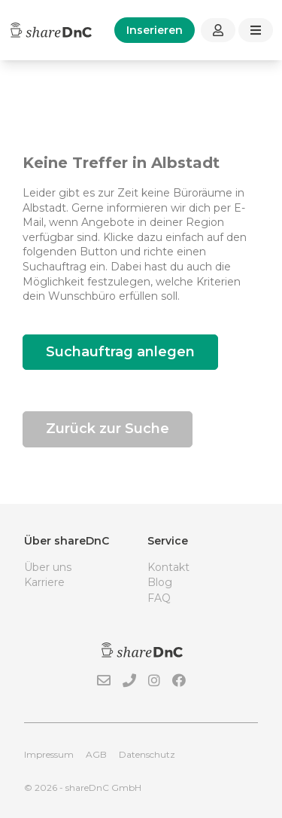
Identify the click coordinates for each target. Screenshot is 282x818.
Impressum (49, 754)
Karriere (44, 582)
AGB (96, 754)
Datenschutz (147, 754)
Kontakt (168, 567)
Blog (159, 582)
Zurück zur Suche (107, 428)
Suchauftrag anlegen (120, 351)
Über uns (47, 567)
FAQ (159, 598)
